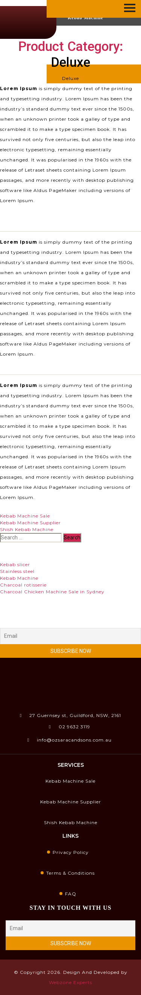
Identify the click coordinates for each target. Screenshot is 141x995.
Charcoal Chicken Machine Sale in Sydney (52, 591)
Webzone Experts (70, 982)
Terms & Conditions (70, 873)
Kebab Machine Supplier (30, 522)
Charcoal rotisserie (23, 585)
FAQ (70, 894)
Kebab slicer (15, 564)
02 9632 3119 (69, 726)
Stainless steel (17, 571)
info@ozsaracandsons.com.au (69, 740)
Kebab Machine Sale (25, 516)
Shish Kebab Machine (26, 529)
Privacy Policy (71, 852)
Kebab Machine (19, 578)
